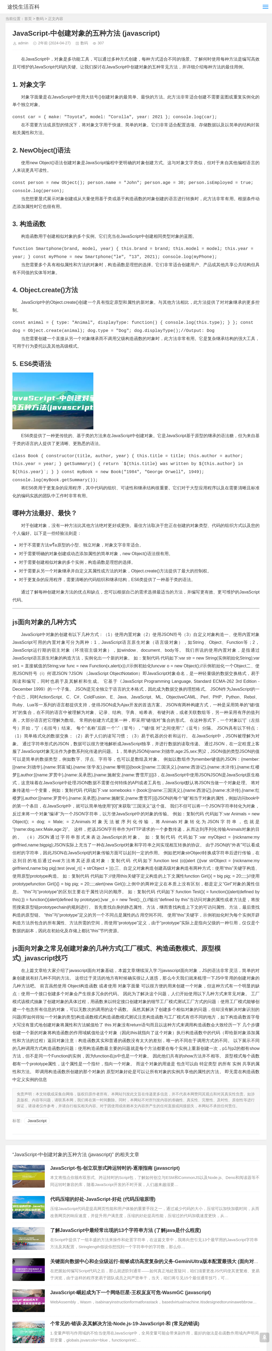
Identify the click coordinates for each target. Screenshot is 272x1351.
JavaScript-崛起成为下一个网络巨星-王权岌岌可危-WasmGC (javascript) (130, 1292)
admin (23, 43)
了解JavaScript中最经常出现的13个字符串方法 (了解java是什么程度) (125, 1230)
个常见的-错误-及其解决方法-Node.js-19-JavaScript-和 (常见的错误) (124, 1323)
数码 (40, 19)
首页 (28, 19)
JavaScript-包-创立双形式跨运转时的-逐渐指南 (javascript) (115, 1168)
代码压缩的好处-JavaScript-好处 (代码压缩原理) (102, 1199)
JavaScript (37, 1120)
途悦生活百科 (26, 7)
